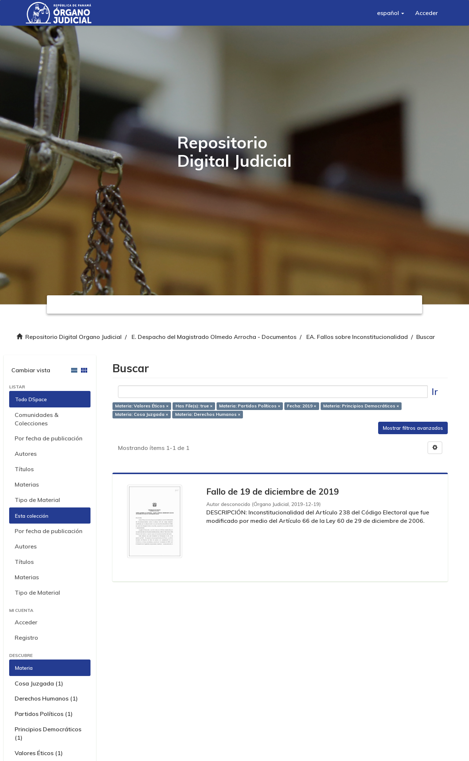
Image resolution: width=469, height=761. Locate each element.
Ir (435, 391)
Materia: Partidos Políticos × (249, 406)
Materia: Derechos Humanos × (207, 414)
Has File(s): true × (194, 406)
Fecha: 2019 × (301, 406)
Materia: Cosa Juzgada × (141, 414)
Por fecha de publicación (48, 438)
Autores (26, 453)
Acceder (26, 622)
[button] (391, 13)
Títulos (24, 469)
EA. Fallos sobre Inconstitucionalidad (357, 336)
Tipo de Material (37, 499)
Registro (26, 637)
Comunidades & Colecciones (36, 419)
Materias (27, 484)
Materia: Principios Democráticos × (361, 406)
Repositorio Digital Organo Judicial (73, 336)
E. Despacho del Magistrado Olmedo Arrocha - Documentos (214, 336)
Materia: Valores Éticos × (142, 406)
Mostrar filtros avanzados (413, 428)
